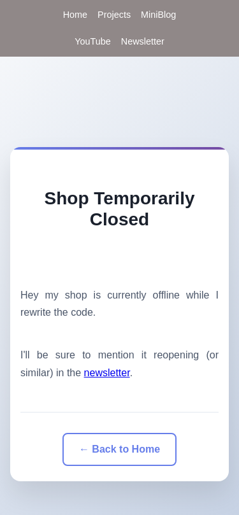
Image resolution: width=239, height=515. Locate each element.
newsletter (107, 372)
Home (75, 15)
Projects (114, 15)
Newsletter (142, 41)
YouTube (93, 41)
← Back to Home (119, 449)
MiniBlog (158, 15)
